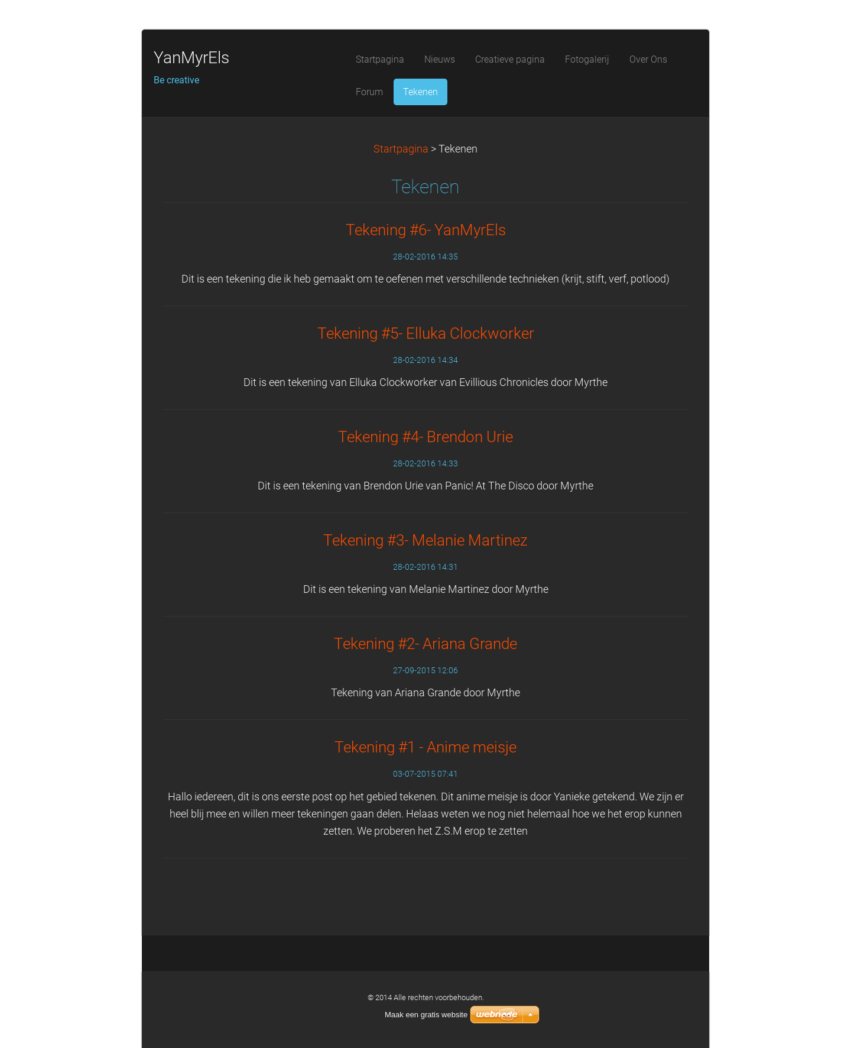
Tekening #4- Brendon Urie (425, 437)
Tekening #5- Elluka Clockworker (425, 333)
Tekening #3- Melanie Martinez (425, 540)
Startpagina (400, 149)
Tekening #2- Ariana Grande (425, 644)
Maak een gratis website (426, 1014)
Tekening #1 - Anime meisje (425, 747)
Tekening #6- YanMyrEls (426, 230)
